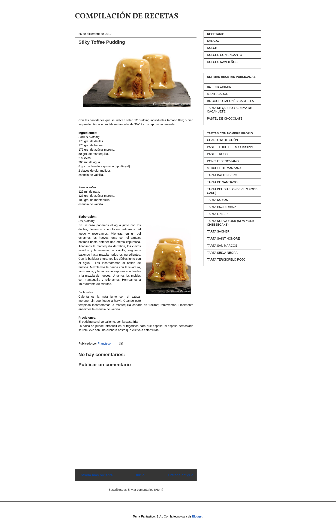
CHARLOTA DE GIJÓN (222, 140)
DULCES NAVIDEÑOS (222, 62)
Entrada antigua (181, 475)
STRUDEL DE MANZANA (224, 168)
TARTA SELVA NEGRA (222, 252)
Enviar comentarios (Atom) (145, 489)
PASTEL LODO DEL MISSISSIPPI (230, 147)
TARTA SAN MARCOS (222, 245)
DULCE (212, 48)
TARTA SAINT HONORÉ (223, 238)
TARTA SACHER (218, 231)
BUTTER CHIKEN (219, 86)
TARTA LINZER (217, 214)
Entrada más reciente (95, 475)
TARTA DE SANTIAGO (222, 182)
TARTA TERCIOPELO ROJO (226, 259)
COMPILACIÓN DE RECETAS (126, 16)
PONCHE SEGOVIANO (223, 161)
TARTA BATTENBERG (222, 175)
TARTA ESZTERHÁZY (222, 206)
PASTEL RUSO (217, 154)
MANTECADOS (217, 94)
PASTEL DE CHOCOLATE (224, 118)
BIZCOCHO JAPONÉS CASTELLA (230, 101)
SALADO (213, 40)
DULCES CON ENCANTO (224, 55)
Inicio (140, 475)
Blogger (197, 516)
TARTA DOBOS (217, 199)
